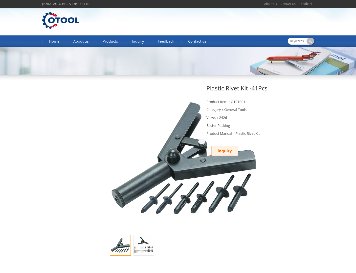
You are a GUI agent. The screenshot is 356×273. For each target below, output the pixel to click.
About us (81, 41)
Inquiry (138, 41)
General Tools (235, 109)
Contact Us (288, 4)
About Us (270, 4)
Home (54, 41)
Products (110, 41)
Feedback (305, 4)
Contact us (197, 41)
